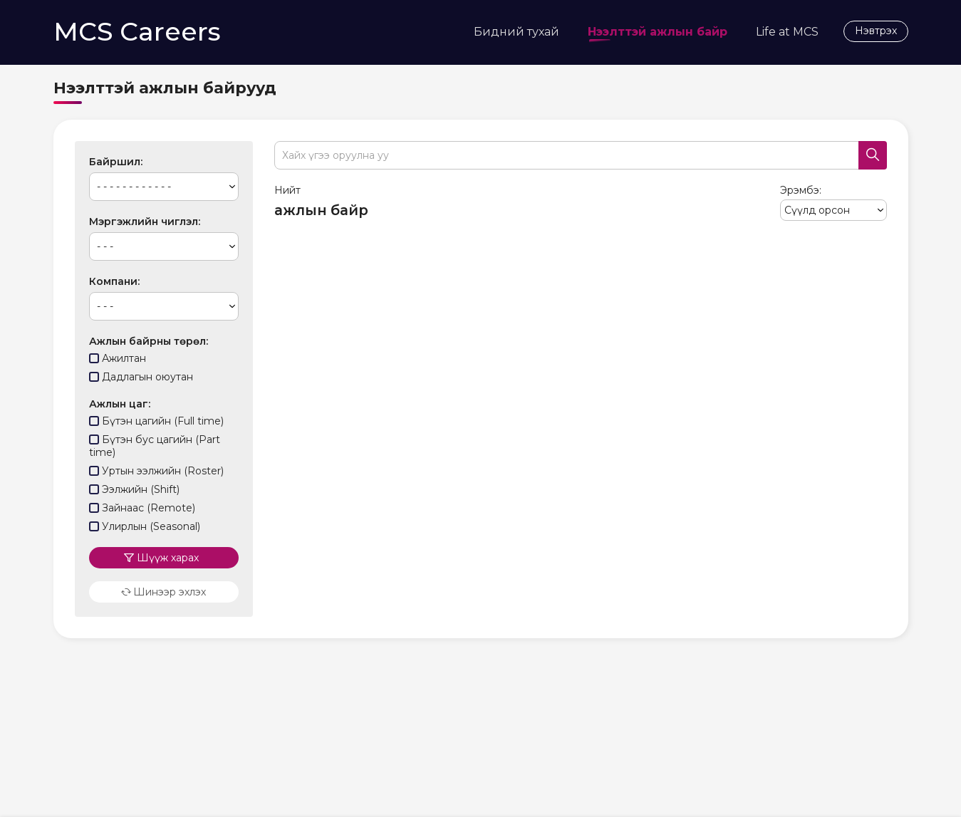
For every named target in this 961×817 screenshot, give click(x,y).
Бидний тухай (516, 31)
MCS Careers (137, 31)
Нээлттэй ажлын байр (657, 34)
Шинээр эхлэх (163, 585)
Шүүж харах (168, 551)
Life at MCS (787, 31)
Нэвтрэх (876, 30)
